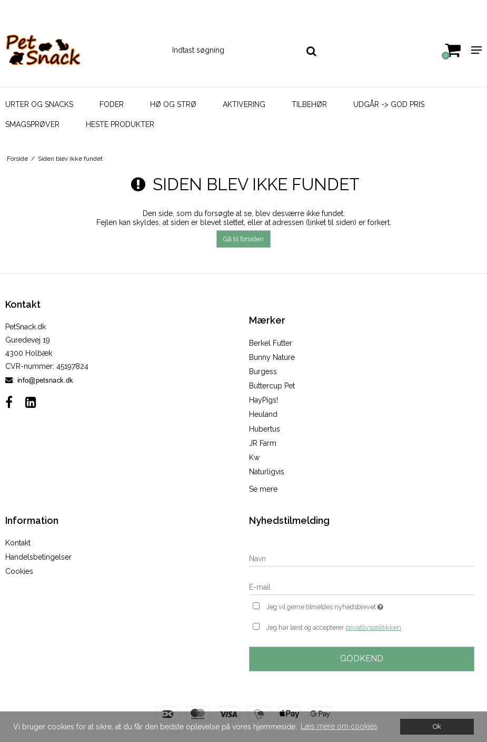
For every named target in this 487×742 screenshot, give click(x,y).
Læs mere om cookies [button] (339, 726)
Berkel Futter (270, 343)
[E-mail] (362, 586)
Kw (254, 457)
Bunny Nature (272, 357)
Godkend (361, 658)
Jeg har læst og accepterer (333, 627)
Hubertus (264, 429)
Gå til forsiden (243, 239)
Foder (112, 104)
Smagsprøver (32, 124)
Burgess (263, 371)
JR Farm (262, 443)
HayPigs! (263, 400)
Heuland (263, 414)
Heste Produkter (120, 124)
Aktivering (244, 104)
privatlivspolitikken (373, 627)
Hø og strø (173, 104)
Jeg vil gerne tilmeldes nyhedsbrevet (351, 606)
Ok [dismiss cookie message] (437, 726)
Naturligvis (266, 471)
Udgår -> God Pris (388, 104)
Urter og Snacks (39, 104)
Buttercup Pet (272, 386)
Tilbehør (309, 104)
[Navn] (362, 558)
